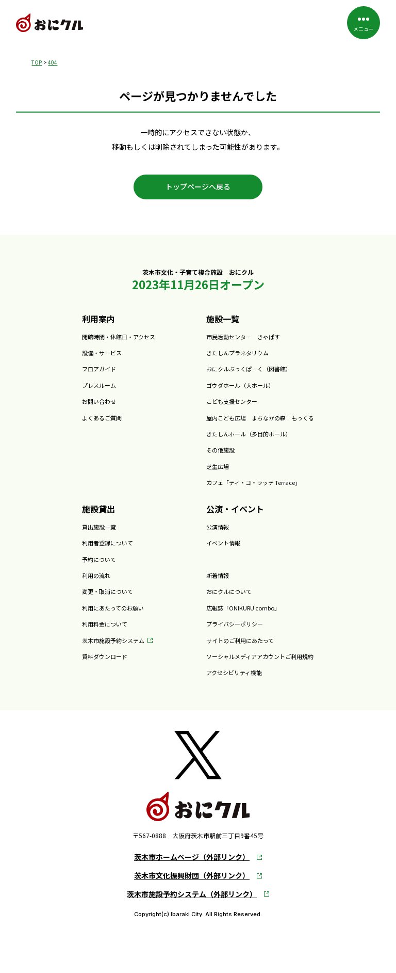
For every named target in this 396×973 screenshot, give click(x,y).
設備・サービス (102, 353)
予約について (99, 559)
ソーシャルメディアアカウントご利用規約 (260, 656)
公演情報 (217, 527)
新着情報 (217, 575)
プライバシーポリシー (234, 624)
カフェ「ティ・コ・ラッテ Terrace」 (253, 482)
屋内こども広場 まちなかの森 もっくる (260, 418)
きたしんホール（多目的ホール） (248, 434)
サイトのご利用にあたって (240, 640)
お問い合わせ (99, 401)
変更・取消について (107, 591)
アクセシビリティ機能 (234, 672)
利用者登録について (107, 543)
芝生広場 (217, 466)
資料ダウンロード (104, 656)
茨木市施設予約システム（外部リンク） (192, 894)
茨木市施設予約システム (113, 641)
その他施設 (220, 450)
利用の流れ (96, 575)
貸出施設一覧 (99, 527)
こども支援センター (231, 401)
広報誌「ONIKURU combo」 (243, 608)
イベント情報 (223, 543)
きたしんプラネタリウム (237, 353)
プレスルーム (99, 385)
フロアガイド (99, 369)
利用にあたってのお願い (113, 608)
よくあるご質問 (102, 418)
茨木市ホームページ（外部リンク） (192, 857)
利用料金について (104, 624)
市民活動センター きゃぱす (243, 337)
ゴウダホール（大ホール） (240, 385)
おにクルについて (229, 591)
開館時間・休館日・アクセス (118, 337)
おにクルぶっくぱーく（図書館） (248, 369)
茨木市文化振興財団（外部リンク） (192, 876)
